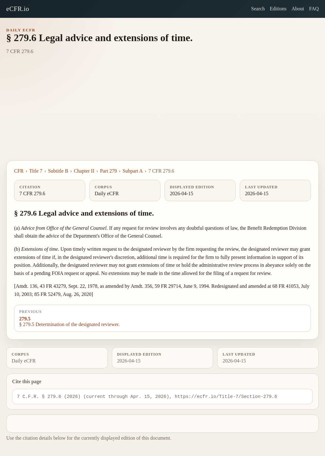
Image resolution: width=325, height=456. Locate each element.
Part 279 (108, 171)
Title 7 (35, 171)
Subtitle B (58, 171)
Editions (278, 8)
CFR (19, 171)
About (297, 8)
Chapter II (84, 171)
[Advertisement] (162, 113)
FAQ (314, 8)
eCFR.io (17, 8)
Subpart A (133, 171)
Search (258, 8)
